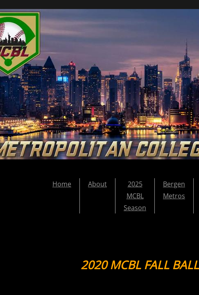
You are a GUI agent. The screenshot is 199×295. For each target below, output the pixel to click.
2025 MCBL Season (135, 195)
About (97, 183)
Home (61, 183)
